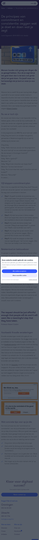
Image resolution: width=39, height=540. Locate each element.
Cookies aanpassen (33, 279)
